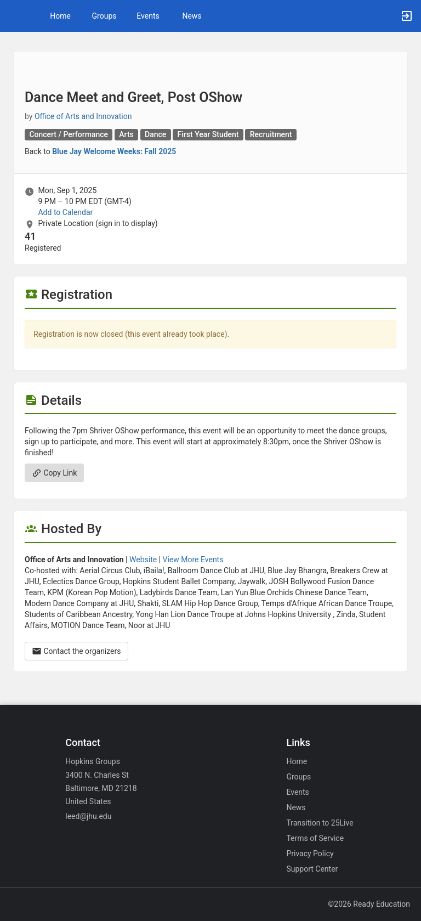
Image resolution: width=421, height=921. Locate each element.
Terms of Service (315, 838)
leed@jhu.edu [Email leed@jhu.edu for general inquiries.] (88, 816)
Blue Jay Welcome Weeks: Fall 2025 (114, 151)
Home (296, 761)
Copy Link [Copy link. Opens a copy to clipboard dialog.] (54, 472)
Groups (104, 16)
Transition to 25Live (319, 822)
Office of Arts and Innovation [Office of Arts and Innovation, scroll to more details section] (83, 116)
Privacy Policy (309, 853)
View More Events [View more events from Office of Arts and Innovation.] (193, 559)
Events (147, 16)
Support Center (312, 869)
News (191, 16)
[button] (13, 16)
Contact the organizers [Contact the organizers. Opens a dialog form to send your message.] (76, 651)
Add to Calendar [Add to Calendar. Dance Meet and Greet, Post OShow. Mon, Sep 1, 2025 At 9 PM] (65, 212)
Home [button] (60, 16)
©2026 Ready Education (369, 904)
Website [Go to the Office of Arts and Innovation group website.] (143, 559)
